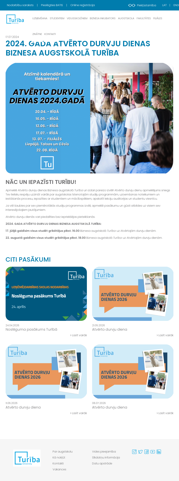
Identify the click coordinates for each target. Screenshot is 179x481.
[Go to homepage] (27, 461)
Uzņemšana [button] (39, 18)
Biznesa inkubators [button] (103, 18)
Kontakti (50, 34)
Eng (176, 5)
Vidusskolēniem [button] (77, 18)
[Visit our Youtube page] (153, 452)
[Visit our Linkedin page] (159, 452)
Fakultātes (144, 18)
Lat (164, 5)
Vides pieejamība (104, 452)
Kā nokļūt (59, 458)
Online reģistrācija (82, 5)
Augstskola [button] (126, 18)
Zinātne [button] (37, 34)
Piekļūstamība (142, 5)
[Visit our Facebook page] (146, 452)
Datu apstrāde (102, 463)
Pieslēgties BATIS (52, 5)
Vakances (59, 469)
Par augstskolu (63, 452)
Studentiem (57, 18)
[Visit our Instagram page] (134, 452)
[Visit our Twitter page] (140, 452)
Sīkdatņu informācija (106, 458)
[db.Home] (14, 19)
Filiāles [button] (157, 18)
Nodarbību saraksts (20, 5)
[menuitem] (23, 5)
